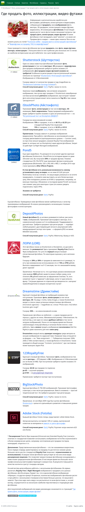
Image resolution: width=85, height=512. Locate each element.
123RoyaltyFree (33, 353)
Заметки (25, 3)
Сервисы (43, 3)
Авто (57, 3)
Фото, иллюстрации (18, 8)
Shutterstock (27, 403)
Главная (10, 3)
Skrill (46, 87)
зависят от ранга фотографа (54, 423)
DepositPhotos (33, 213)
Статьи (17, 3)
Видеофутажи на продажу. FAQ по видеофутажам (29, 44)
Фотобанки (34, 3)
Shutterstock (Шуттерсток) (41, 60)
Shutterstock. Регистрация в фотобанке (56, 76)
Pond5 (27, 150)
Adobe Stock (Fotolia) (37, 413)
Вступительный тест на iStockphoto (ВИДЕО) (40, 116)
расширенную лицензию (42, 373)
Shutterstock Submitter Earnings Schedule (39, 84)
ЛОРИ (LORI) (31, 243)
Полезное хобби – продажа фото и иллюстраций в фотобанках (52, 42)
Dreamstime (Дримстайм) (41, 291)
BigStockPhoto (33, 384)
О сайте (69, 506)
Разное (51, 3)
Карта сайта (78, 506)
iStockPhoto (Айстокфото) (40, 105)
